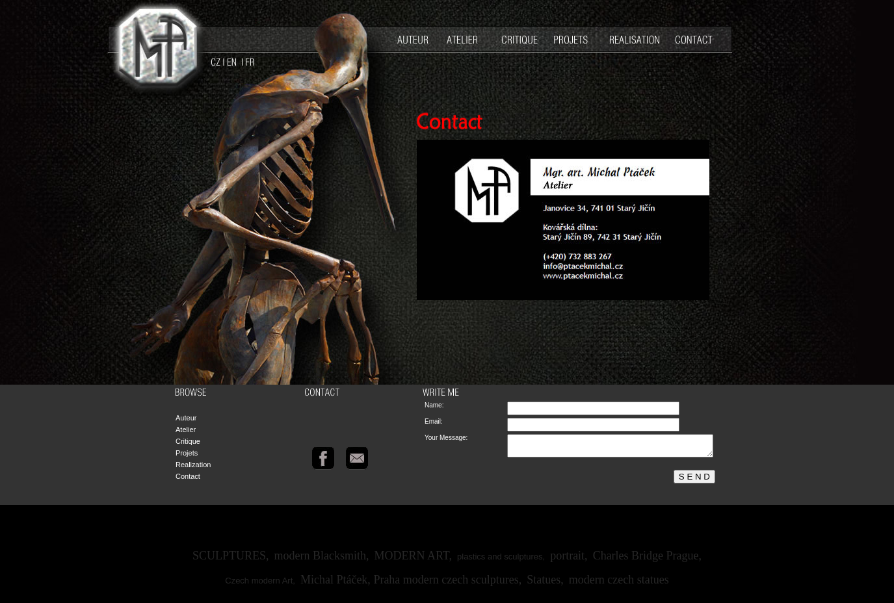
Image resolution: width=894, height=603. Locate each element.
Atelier (186, 429)
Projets (187, 453)
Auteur (186, 418)
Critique (188, 441)
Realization (193, 464)
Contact (188, 476)
